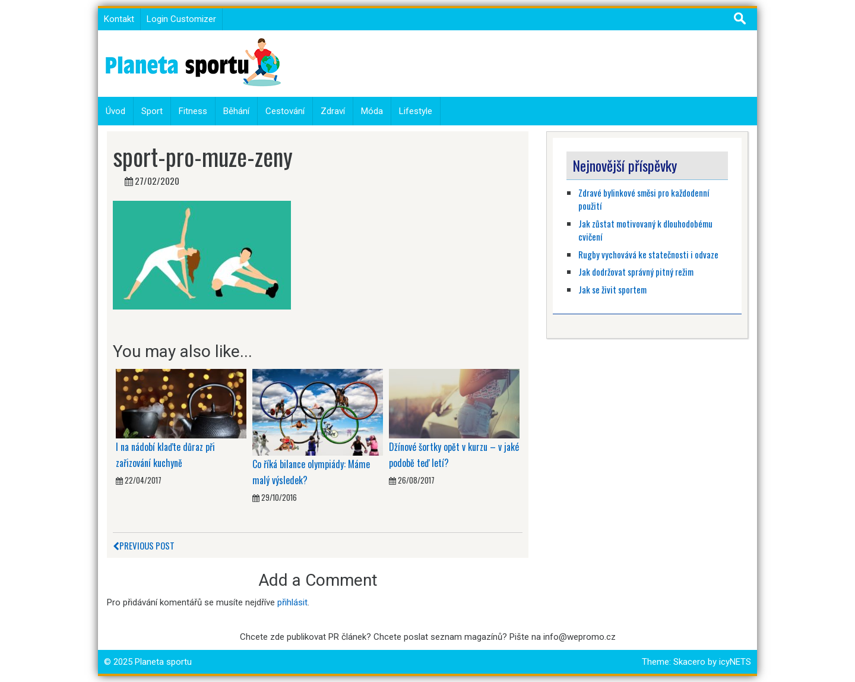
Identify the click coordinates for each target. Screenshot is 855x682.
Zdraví (333, 111)
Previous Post (144, 545)
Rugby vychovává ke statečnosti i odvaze (648, 254)
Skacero (689, 661)
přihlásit (292, 602)
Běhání (236, 111)
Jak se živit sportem (613, 289)
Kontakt (119, 19)
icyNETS (735, 661)
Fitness (193, 111)
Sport (152, 111)
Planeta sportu (163, 661)
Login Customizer (181, 19)
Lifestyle (415, 111)
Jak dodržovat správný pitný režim (636, 271)
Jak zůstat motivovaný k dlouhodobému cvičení (645, 230)
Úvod (115, 111)
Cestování (285, 111)
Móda (372, 111)
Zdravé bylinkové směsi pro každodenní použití (643, 199)
